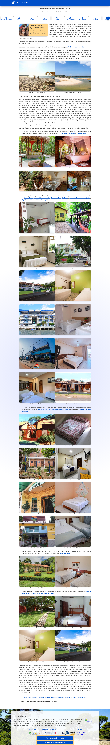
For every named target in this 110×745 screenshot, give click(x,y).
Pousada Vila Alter (44, 409)
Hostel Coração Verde (46, 593)
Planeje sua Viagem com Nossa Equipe (87, 3)
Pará (57, 12)
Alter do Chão (64, 12)
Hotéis (55, 3)
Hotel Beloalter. (65, 553)
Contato (80, 734)
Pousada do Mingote (41, 200)
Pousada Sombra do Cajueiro (79, 198)
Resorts (72, 3)
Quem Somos (81, 732)
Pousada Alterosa (58, 409)
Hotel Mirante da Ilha (42, 198)
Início (44, 12)
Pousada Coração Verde (59, 198)
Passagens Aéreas (64, 3)
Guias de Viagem (47, 3)
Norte (53, 12)
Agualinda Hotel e (28, 200)
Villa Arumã (68, 133)
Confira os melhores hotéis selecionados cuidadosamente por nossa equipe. (55, 697)
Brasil (48, 12)
